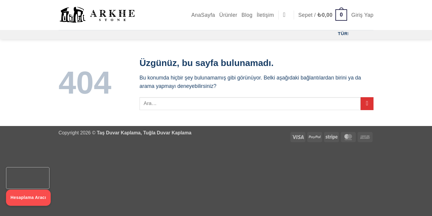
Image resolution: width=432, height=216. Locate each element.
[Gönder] (367, 103)
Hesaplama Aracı (28, 197)
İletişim (265, 15)
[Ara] (286, 15)
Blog (247, 15)
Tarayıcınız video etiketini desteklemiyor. (28, 178)
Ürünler (228, 15)
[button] (322, 14)
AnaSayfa (203, 15)
